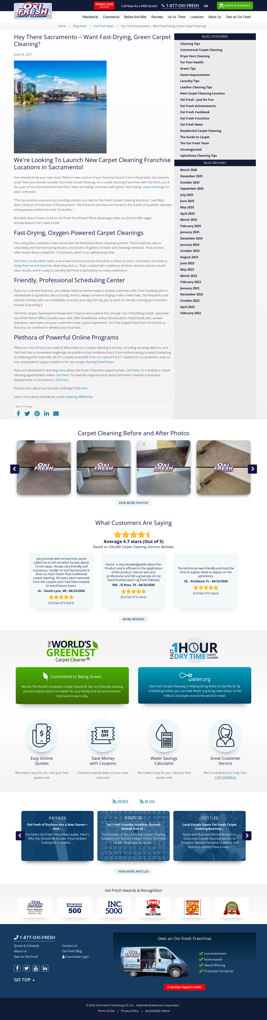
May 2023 (187, 269)
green (120, 187)
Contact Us (70, 946)
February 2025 (190, 226)
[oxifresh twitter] (26, 968)
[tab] (120, 801)
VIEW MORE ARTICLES (133, 871)
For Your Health (192, 62)
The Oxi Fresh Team (194, 143)
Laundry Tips (189, 81)
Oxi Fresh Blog (72, 951)
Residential (90, 16)
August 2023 (189, 257)
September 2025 (192, 189)
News (120, 801)
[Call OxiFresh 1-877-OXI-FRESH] (181, 6)
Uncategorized (191, 149)
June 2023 (187, 263)
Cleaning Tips (190, 44)
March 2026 (188, 170)
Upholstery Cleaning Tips (198, 156)
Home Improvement (195, 75)
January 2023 (189, 288)
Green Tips (188, 68)
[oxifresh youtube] (35, 968)
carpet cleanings (153, 187)
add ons (155, 348)
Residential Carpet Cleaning (200, 131)
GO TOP (24, 979)
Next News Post (246, 835)
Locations (197, 16)
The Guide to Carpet (195, 137)
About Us (214, 16)
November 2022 (191, 294)
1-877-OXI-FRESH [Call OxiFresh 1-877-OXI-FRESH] (34, 937)
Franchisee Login (75, 957)
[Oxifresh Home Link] (33, 9)
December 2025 (191, 176)
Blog (147, 801)
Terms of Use (106, 1011)
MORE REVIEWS (133, 619)
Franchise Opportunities (184, 987)
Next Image (252, 469)
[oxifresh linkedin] (45, 968)
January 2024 (189, 245)
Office (42, 318)
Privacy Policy (130, 1011)
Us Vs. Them (177, 16)
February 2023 (190, 282)
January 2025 (189, 232)
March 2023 (188, 276)
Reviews (157, 16)
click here (132, 370)
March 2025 (188, 220)
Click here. (81, 388)
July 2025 (186, 195)
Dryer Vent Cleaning (195, 56)
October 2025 (190, 182)
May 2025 (187, 207)
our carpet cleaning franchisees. (92, 362)
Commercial (111, 16)
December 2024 (191, 238)
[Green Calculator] (164, 735)
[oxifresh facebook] (17, 968)
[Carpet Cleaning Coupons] (103, 735)
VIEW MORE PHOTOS (133, 503)
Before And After (135, 16)
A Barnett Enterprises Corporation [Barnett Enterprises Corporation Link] (157, 1005)
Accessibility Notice (157, 1011)
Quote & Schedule (26, 946)
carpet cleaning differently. (74, 397)
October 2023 (190, 251)
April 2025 (187, 214)
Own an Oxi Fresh (238, 16)
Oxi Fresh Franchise (194, 118)
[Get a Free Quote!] (41, 735)
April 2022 (187, 307)
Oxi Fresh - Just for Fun (197, 100)
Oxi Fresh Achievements (198, 106)
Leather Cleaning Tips (196, 87)
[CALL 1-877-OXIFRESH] (225, 735)
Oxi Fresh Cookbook (195, 112)
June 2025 (187, 201)
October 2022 (190, 301)
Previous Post (20, 835)
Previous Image (14, 469)
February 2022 (190, 313)
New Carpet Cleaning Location (202, 93)
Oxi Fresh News (191, 124)
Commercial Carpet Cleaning (201, 50)
